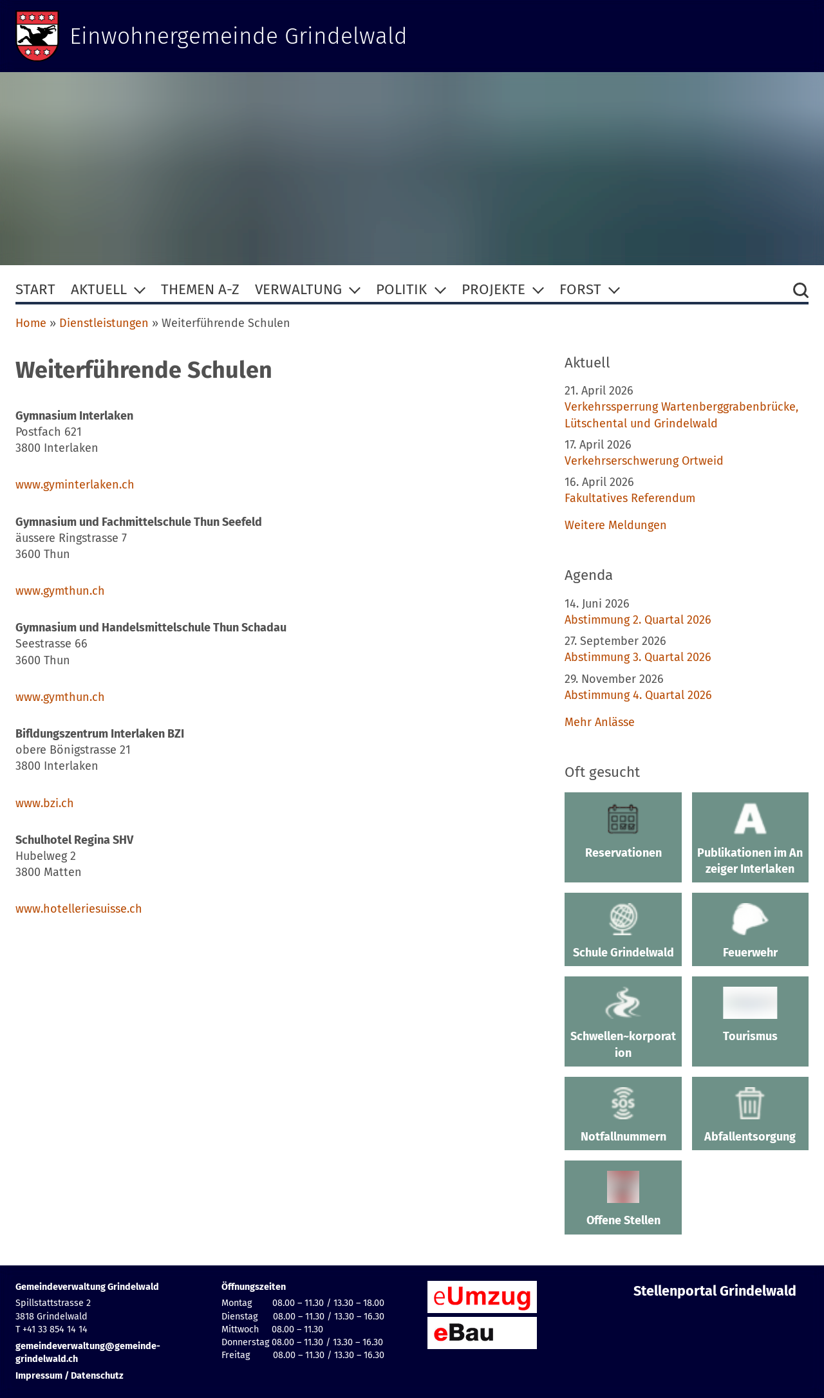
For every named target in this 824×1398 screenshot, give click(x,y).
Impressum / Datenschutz (69, 1375)
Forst (580, 289)
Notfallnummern (623, 1115)
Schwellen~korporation (623, 1023)
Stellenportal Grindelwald (714, 1291)
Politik (401, 289)
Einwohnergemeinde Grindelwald (239, 36)
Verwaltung (298, 289)
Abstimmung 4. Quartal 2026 (638, 695)
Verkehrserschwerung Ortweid (644, 461)
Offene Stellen (623, 1199)
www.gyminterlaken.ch (75, 485)
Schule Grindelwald (623, 931)
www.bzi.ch (44, 803)
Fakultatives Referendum (630, 498)
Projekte (493, 289)
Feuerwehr (750, 931)
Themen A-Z (200, 289)
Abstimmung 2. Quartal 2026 (638, 620)
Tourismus (750, 1015)
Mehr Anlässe (600, 722)
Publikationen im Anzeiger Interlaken (750, 839)
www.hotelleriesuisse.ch (78, 909)
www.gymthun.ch (60, 591)
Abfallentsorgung (750, 1115)
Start (35, 289)
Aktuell (99, 289)
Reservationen (623, 831)
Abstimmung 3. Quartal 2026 (638, 657)
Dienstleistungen (104, 323)
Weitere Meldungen (616, 525)
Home (30, 323)
